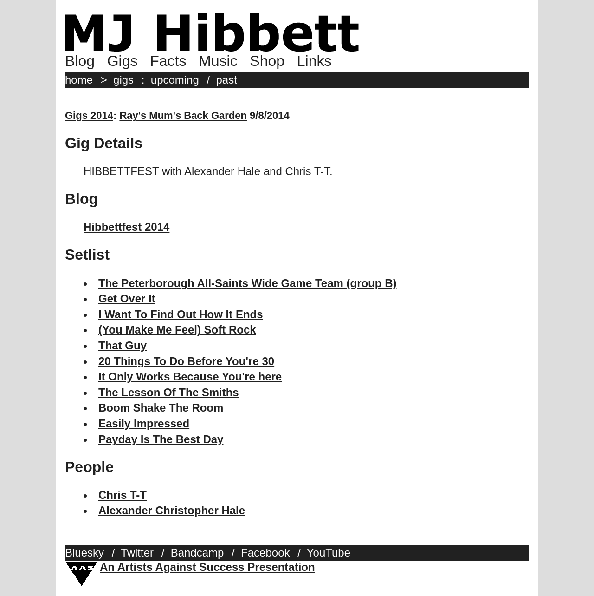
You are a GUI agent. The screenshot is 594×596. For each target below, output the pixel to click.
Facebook (265, 552)
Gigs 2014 (89, 115)
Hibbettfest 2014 (126, 227)
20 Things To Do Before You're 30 (186, 361)
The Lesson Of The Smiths (168, 392)
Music (218, 60)
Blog (80, 60)
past (226, 79)
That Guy (122, 345)
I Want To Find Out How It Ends (180, 314)
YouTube (328, 552)
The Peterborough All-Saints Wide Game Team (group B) (247, 283)
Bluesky (84, 552)
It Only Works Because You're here (190, 376)
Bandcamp (197, 552)
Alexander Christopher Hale (171, 510)
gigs (123, 79)
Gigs (122, 60)
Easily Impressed (143, 423)
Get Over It (126, 298)
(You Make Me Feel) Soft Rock (177, 329)
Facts (168, 60)
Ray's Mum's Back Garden (183, 115)
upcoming (175, 79)
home (79, 79)
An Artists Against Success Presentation (207, 567)
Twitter (137, 552)
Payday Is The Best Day (160, 439)
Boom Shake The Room (160, 407)
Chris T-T (122, 495)
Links (314, 60)
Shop (267, 60)
